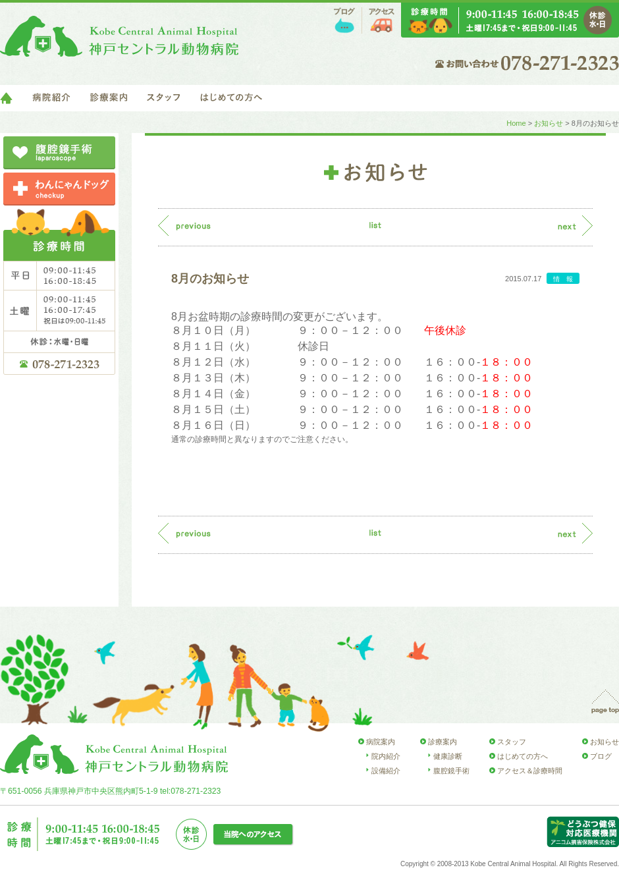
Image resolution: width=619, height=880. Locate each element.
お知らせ (548, 123)
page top (605, 701)
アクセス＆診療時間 (529, 771)
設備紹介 (385, 771)
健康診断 (447, 756)
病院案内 (380, 742)
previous (184, 225)
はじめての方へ (231, 98)
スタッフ (163, 98)
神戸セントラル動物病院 (119, 36)
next (575, 225)
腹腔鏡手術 (451, 771)
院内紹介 (385, 756)
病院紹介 (51, 98)
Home (515, 123)
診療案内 (108, 98)
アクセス (381, 20)
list (375, 225)
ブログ (344, 20)
